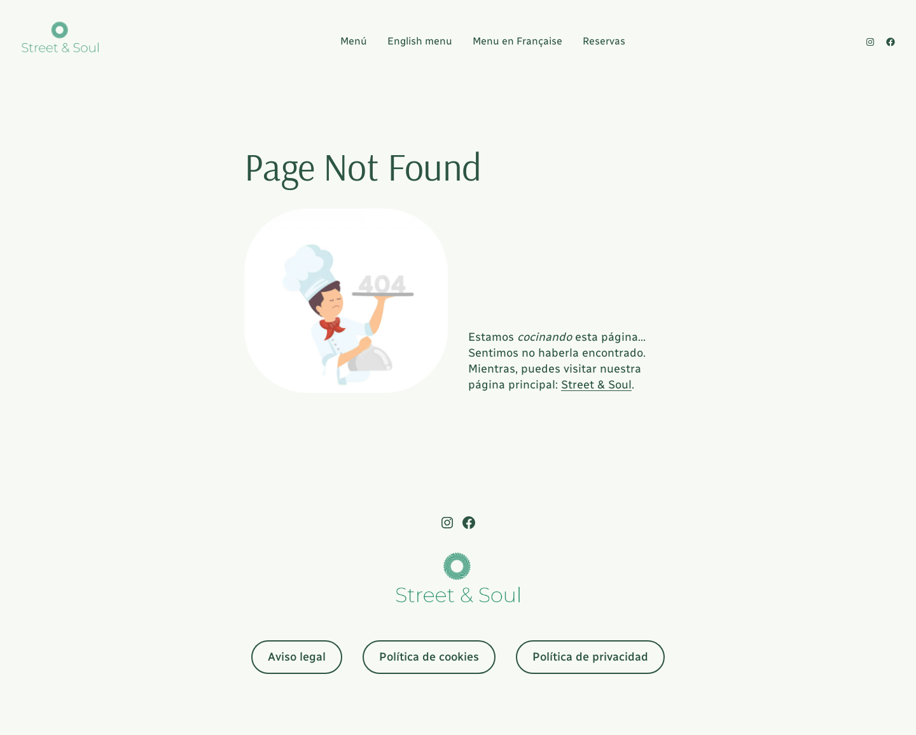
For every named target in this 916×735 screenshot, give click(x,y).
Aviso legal (297, 657)
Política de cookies (429, 657)
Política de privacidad (590, 657)
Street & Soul (596, 385)
